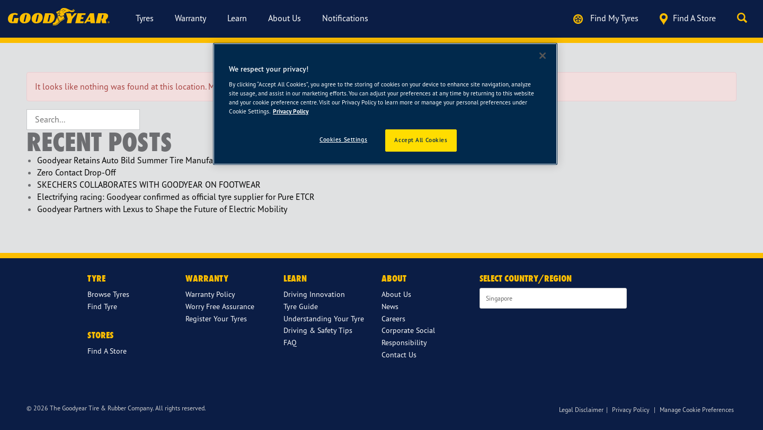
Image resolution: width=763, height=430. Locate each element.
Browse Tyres (108, 294)
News (390, 306)
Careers (393, 318)
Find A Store (107, 350)
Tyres (145, 18)
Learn (237, 18)
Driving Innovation (314, 294)
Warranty (190, 18)
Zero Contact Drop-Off (76, 172)
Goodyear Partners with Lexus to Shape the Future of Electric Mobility (162, 209)
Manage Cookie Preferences (697, 410)
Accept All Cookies (420, 140)
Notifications (345, 18)
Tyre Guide (300, 306)
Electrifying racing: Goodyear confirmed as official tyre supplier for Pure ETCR (176, 196)
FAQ (290, 342)
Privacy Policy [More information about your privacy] (290, 111)
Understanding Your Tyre (323, 318)
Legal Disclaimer (581, 410)
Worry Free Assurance (219, 306)
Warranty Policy (210, 294)
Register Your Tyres (216, 318)
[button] (744, 18)
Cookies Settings (343, 139)
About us (284, 18)
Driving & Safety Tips (317, 330)
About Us (396, 294)
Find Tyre (102, 306)
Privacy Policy (631, 410)
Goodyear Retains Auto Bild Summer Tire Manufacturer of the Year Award (168, 160)
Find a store (688, 19)
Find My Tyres (605, 18)
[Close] (542, 55)
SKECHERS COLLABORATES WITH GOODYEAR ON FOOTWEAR (149, 184)
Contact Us (399, 354)
